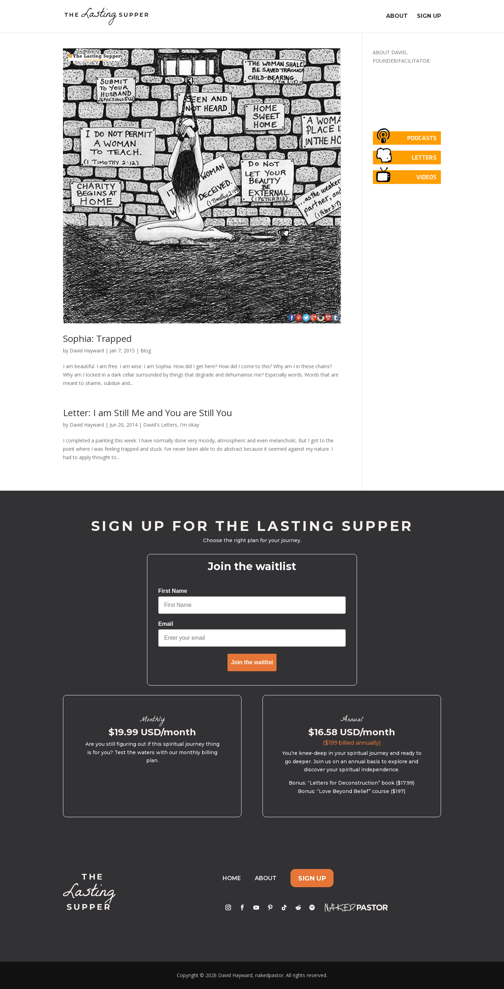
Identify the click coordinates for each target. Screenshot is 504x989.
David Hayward (87, 350)
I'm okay (189, 424)
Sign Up (429, 17)
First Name (172, 591)
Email (165, 624)
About (397, 17)
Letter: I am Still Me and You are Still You (147, 412)
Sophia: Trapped (97, 338)
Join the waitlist (252, 662)
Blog (145, 350)
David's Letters (160, 424)
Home (232, 878)
